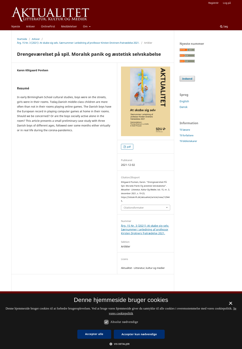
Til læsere (185, 129)
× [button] (230, 304)
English (184, 101)
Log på (227, 3)
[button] (121, 344)
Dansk (183, 107)
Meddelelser (69, 26)
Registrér (213, 3)
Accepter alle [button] (94, 334)
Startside (22, 39)
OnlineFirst (48, 26)
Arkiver (30, 26)
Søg (224, 26)
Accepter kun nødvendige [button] (139, 334)
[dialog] (121, 321)
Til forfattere (186, 135)
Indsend (187, 78)
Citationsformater (134, 207)
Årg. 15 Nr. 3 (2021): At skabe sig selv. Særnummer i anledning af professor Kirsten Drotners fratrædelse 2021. (78, 42)
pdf (128, 146)
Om (85, 26)
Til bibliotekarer (188, 141)
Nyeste (15, 26)
